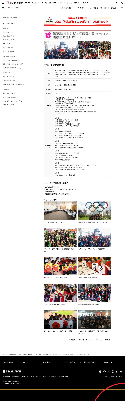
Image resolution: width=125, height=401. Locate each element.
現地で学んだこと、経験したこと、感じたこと (61, 189)
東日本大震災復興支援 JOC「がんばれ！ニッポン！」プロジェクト (24, 354)
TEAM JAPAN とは (11, 362)
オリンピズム (80, 8)
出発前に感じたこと (52, 187)
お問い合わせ (15, 376)
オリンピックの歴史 (92, 8)
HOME (4, 354)
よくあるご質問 (6, 376)
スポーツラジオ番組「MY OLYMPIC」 (13, 84)
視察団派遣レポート (48, 354)
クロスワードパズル (8, 105)
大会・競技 (52, 362)
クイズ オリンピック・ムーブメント (13, 101)
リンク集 (23, 376)
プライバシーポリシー (41, 376)
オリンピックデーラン (9, 36)
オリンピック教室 (8, 47)
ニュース (40, 3)
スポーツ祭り (6, 44)
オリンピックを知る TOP (67, 8)
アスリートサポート (59, 3)
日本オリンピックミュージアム (12, 64)
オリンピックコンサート (10, 40)
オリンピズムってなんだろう (11, 97)
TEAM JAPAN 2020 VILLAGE (11, 68)
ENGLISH (120, 376)
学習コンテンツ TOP (9, 93)
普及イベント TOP (8, 32)
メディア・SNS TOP (9, 77)
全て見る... (114, 8)
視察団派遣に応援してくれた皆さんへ (58, 194)
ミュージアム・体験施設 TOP (11, 60)
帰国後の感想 (49, 191)
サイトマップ (30, 376)
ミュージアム (104, 376)
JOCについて (85, 3)
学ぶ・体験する (104, 8)
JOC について (112, 362)
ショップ (112, 376)
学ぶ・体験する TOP (9, 23)
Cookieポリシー (53, 376)
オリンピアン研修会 (8, 51)
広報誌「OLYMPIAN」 (9, 81)
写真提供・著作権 (63, 376)
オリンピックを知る (73, 3)
